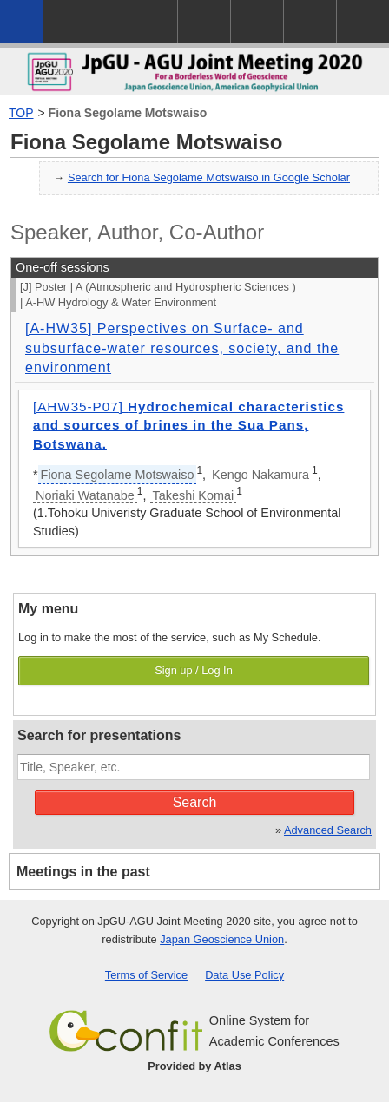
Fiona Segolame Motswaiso (128, 113)
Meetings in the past (83, 871)
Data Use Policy (244, 974)
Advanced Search (328, 829)
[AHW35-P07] (188, 425)
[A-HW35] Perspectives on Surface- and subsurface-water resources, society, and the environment (182, 348)
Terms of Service (146, 974)
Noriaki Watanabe (85, 495)
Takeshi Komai (193, 495)
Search (195, 802)
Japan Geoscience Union (222, 939)
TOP (21, 113)
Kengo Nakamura (260, 475)
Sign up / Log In (194, 670)
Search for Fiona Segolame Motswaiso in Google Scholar (209, 177)
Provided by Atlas (194, 1065)
